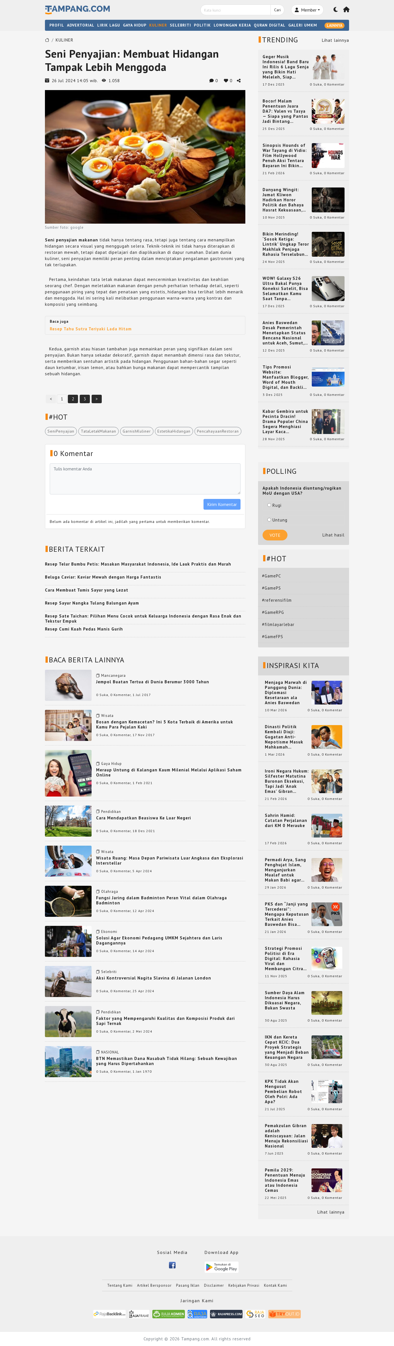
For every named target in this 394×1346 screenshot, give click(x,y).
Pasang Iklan (188, 1285)
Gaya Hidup (111, 763)
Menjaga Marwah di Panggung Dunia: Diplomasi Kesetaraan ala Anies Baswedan (286, 692)
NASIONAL (110, 1052)
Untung (277, 520)
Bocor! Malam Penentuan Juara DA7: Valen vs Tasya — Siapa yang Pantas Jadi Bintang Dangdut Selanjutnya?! (285, 111)
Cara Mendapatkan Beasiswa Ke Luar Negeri (143, 818)
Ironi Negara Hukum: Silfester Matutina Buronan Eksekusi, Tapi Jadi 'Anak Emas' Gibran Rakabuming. (287, 781)
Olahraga (109, 891)
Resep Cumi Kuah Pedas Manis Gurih (84, 629)
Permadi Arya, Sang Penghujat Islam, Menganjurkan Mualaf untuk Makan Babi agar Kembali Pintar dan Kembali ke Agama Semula (286, 870)
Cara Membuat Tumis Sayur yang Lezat (86, 590)
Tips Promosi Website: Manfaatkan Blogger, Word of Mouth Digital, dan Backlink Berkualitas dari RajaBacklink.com (286, 377)
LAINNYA (334, 25)
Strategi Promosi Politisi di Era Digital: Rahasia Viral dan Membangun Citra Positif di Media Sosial (284, 958)
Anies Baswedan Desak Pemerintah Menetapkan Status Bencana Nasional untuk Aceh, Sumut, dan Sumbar (284, 333)
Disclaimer (214, 1285)
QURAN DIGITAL (269, 25)
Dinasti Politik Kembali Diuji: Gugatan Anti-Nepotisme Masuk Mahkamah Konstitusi (284, 737)
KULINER (158, 25)
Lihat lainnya (335, 40)
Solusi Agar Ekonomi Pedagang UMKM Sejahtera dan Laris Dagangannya (159, 940)
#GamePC (271, 576)
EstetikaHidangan (173, 431)
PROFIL (56, 25)
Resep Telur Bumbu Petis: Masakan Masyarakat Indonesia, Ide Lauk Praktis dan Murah (138, 564)
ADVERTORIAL (80, 25)
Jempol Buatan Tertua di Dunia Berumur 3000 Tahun (152, 681)
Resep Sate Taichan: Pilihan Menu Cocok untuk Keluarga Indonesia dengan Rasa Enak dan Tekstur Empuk (143, 618)
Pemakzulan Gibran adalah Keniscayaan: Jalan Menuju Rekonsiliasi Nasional (286, 1136)
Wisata (107, 715)
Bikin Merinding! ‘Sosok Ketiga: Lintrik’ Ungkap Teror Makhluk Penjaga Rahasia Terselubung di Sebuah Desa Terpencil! (286, 244)
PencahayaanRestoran (218, 431)
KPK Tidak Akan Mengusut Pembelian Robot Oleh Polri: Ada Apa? (283, 1091)
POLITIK (202, 25)
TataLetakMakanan (98, 431)
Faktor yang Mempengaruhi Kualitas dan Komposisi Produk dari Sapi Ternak (165, 1021)
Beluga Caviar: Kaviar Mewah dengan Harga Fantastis (103, 577)
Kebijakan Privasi (243, 1285)
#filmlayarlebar (278, 624)
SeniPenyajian (60, 431)
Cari (277, 9)
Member (306, 10)
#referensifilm (277, 600)
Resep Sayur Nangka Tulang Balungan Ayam (92, 603)
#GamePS (271, 588)
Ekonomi (109, 931)
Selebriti (109, 971)
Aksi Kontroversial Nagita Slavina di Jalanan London (153, 978)
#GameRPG (273, 612)
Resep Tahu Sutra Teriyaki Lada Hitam (91, 328)
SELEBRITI (180, 25)
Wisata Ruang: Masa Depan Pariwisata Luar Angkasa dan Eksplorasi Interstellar (169, 860)
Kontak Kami (275, 1285)
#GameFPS (272, 636)
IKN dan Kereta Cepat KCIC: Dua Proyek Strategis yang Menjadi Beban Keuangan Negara (287, 1047)
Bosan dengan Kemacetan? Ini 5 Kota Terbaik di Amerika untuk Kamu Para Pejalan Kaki (164, 724)
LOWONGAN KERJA (232, 25)
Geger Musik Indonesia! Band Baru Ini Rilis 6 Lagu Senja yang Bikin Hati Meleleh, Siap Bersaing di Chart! (286, 67)
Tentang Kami (120, 1285)
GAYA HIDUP (134, 25)
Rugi (274, 505)
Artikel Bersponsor (154, 1285)
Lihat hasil (333, 535)
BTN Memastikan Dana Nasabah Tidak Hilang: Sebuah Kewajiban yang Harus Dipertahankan (166, 1061)
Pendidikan (111, 811)
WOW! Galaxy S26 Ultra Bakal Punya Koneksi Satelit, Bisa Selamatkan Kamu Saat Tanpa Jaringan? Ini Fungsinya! (285, 288)
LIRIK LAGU (108, 25)
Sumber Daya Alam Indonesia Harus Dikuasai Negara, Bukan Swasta (285, 1000)
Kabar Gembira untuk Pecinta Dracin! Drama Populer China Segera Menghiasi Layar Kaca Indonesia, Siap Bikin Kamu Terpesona (286, 421)
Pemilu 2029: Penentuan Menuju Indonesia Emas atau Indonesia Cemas (285, 1180)
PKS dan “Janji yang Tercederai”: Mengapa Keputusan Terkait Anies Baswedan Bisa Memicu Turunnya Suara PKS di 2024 (287, 914)
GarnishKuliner (137, 431)
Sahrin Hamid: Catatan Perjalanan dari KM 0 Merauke (286, 820)
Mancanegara (113, 675)
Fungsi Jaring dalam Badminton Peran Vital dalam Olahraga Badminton (161, 900)
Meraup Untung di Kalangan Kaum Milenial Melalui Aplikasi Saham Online (169, 772)
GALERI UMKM (302, 25)
